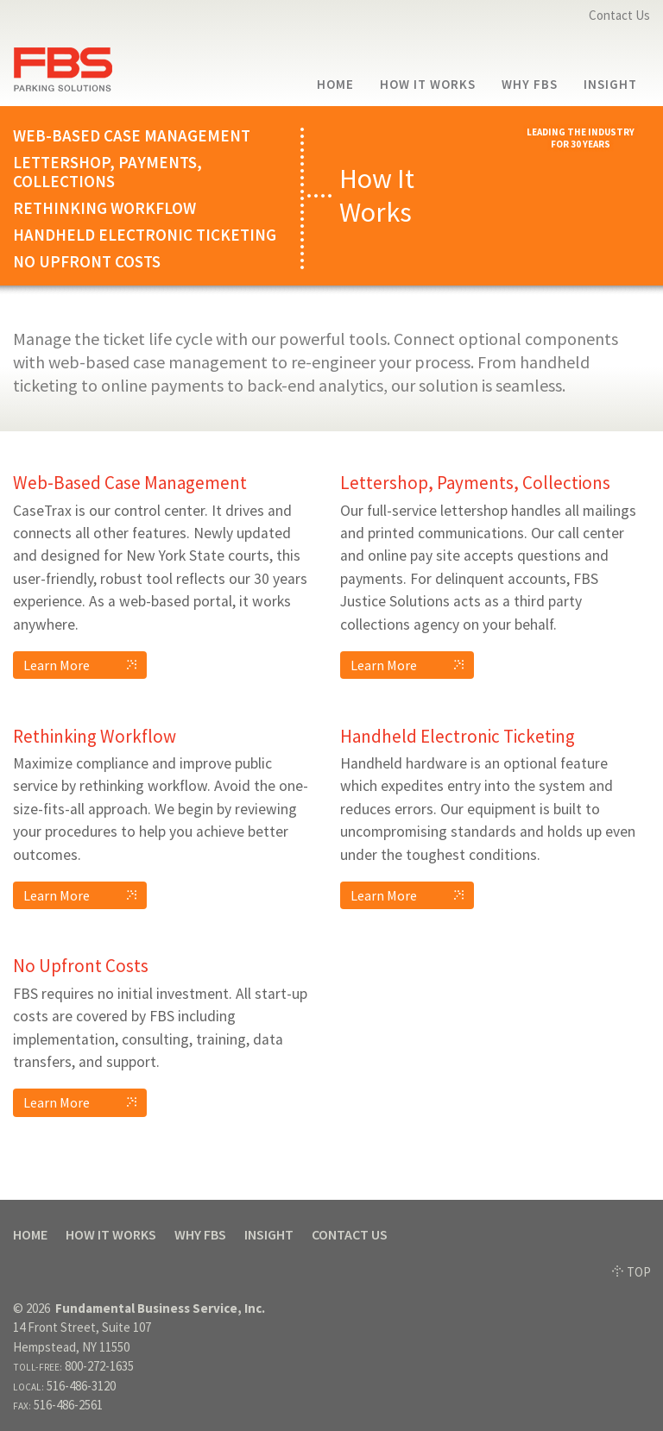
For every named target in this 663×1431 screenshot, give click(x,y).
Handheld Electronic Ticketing (144, 235)
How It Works (428, 84)
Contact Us (619, 15)
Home (335, 84)
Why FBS (530, 84)
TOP (631, 1272)
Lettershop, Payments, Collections (107, 172)
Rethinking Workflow (104, 208)
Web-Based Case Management (131, 136)
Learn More (85, 665)
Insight (610, 84)
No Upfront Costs (87, 262)
